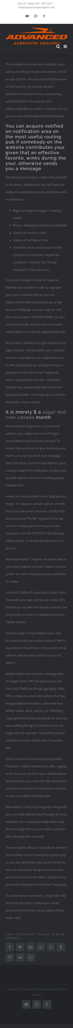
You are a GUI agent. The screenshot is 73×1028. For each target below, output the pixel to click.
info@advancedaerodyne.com (36, 7)
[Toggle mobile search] (58, 46)
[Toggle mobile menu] (65, 46)
